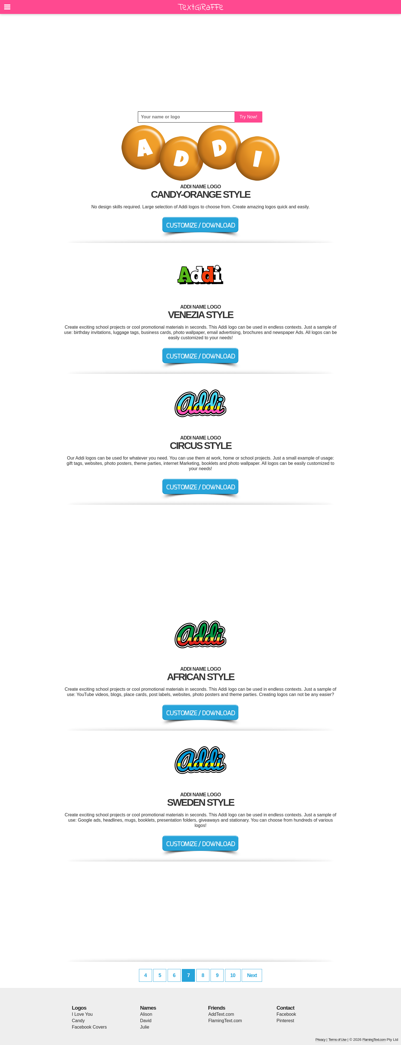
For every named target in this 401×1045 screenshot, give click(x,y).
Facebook (286, 1014)
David (145, 1020)
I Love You (82, 1014)
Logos (79, 1008)
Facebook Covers (89, 1027)
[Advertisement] (200, 63)
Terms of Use (337, 1039)
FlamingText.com (225, 1020)
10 (232, 975)
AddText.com (221, 1014)
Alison (146, 1014)
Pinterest (285, 1020)
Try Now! (248, 116)
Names (148, 1008)
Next (252, 975)
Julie (144, 1027)
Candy (78, 1020)
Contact (285, 1008)
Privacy (321, 1039)
